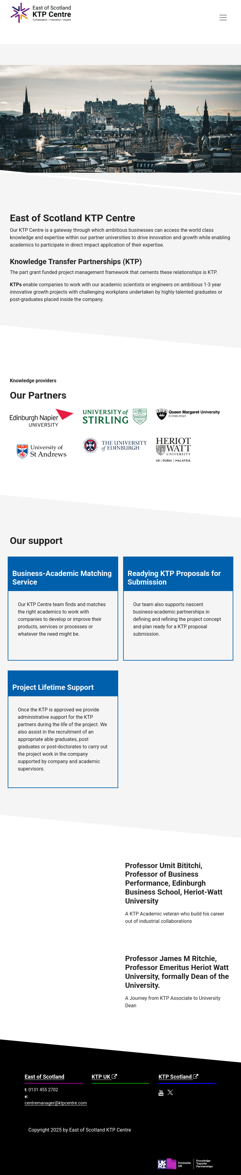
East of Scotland (44, 1077)
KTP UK (105, 1077)
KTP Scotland (179, 1077)
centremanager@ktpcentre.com (56, 1103)
